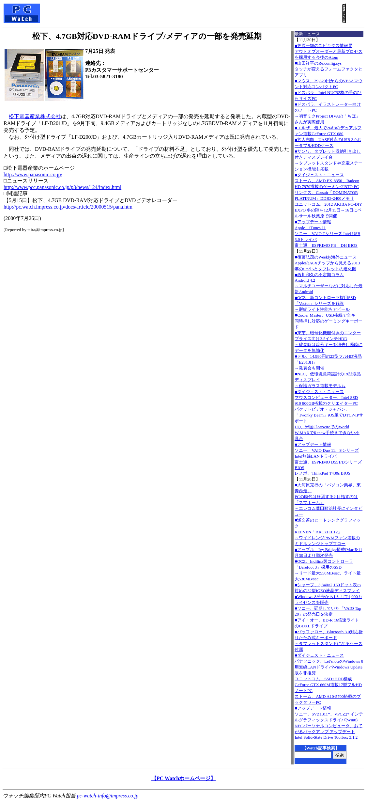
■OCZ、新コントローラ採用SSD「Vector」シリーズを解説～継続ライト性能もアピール (325, 303)
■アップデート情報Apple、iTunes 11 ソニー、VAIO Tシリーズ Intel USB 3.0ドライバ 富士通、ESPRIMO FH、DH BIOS (327, 233)
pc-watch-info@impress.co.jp (107, 795)
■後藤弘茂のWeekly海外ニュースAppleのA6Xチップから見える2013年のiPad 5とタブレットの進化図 (327, 263)
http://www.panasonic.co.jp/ (33, 174)
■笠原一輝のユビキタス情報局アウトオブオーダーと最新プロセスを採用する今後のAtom (328, 51)
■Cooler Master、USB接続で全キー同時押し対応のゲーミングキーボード (328, 321)
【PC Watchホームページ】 (183, 778)
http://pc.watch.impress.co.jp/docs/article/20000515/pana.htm (68, 207)
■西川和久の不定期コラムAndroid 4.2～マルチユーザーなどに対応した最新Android (328, 283)
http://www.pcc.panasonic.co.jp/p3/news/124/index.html (62, 187)
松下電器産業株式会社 (35, 116)
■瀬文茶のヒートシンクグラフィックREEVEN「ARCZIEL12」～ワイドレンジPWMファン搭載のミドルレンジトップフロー (328, 532)
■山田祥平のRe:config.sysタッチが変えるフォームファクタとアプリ (328, 69)
